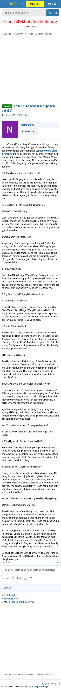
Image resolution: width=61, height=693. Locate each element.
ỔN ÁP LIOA (9, 595)
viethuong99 (9, 115)
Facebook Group (16, 602)
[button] (4, 3)
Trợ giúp (45, 683)
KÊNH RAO (6, 686)
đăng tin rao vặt (11, 598)
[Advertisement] (30, 70)
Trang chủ (55, 683)
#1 (58, 562)
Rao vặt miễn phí (32, 686)
